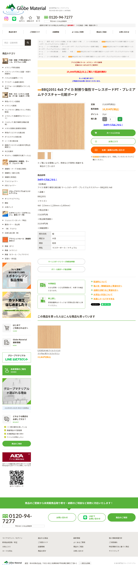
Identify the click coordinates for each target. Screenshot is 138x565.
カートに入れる (113, 122)
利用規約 (96, 146)
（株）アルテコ (10, 218)
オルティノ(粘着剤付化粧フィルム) (18, 145)
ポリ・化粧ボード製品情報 (61, 259)
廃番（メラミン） (11, 240)
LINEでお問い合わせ (94, 507)
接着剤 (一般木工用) (12, 162)
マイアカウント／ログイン (12, 527)
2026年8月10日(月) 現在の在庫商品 (17, 398)
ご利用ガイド (35, 21)
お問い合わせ (124, 21)
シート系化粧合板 (92, 31)
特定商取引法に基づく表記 (119, 536)
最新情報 (76, 527)
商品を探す (42, 540)
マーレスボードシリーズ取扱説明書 (61, 251)
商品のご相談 (101, 21)
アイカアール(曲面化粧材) (14, 72)
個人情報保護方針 (115, 527)
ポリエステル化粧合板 (13, 126)
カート (101, 9)
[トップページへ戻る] (18, 7)
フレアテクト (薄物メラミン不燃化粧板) (18, 100)
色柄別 (64, 41)
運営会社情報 (86, 553)
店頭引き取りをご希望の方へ (106, 279)
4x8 (63, 46)
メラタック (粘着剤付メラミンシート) (18, 106)
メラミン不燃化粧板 (12, 57)
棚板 (6, 192)
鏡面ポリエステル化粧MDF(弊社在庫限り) (17, 136)
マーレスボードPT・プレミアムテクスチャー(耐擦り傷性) (80, 36)
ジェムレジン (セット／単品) (15, 210)
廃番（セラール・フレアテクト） (17, 244)
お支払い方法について (103, 284)
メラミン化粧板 (10, 95)
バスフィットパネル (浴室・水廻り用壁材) (18, 62)
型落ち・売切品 (10, 248)
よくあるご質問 (78, 21)
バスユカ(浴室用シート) (14, 67)
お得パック (9, 197)
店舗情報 (56, 21)
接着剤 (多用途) (10, 167)
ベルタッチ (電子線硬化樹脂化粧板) (17, 113)
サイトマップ (114, 540)
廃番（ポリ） (10, 236)
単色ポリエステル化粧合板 (15, 122)
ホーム (41, 31)
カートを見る (7, 540)
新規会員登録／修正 (9, 532)
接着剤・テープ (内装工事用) (15, 158)
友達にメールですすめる (104, 288)
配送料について (100, 271)
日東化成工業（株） (12, 222)
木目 (71, 41)
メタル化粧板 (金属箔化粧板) (15, 118)
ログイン (85, 9)
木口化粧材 (9, 141)
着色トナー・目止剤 (12, 214)
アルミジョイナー (11, 171)
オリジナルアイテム (12, 188)
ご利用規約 (113, 532)
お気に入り (93, 9)
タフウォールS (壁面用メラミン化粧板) (17, 77)
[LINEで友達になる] (77, 7)
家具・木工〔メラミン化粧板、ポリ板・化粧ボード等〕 (65, 31)
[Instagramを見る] (70, 7)
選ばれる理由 (43, 527)
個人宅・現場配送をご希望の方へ (108, 275)
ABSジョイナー (10, 175)
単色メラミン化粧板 (12, 91)
